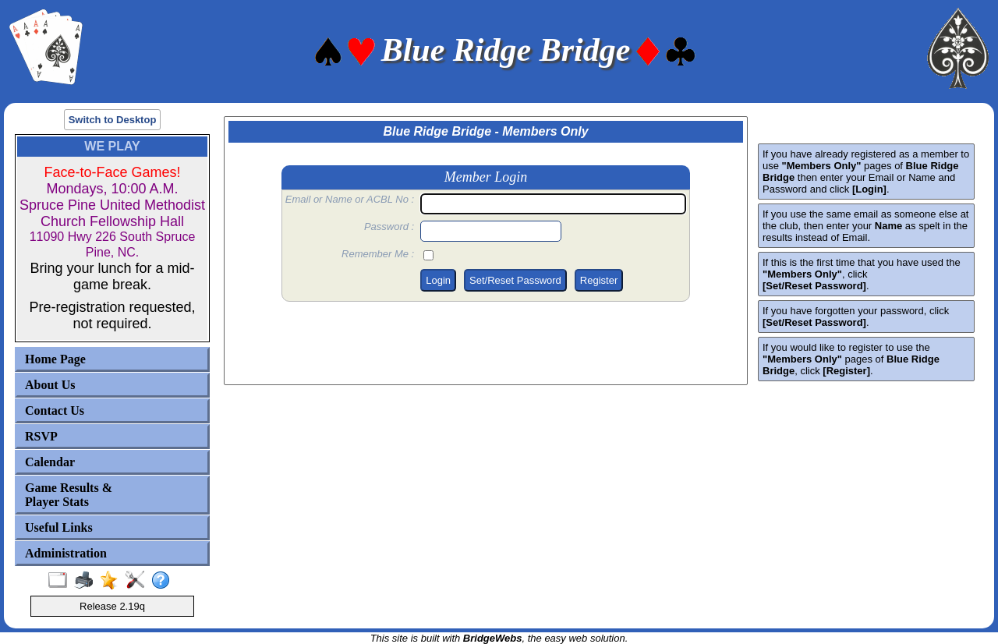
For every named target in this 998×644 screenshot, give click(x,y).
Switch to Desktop (113, 120)
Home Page (55, 359)
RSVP (41, 436)
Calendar (50, 462)
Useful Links (59, 527)
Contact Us (54, 410)
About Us (50, 384)
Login (438, 280)
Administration (66, 553)
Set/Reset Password (515, 280)
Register (599, 280)
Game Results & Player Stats (68, 494)
